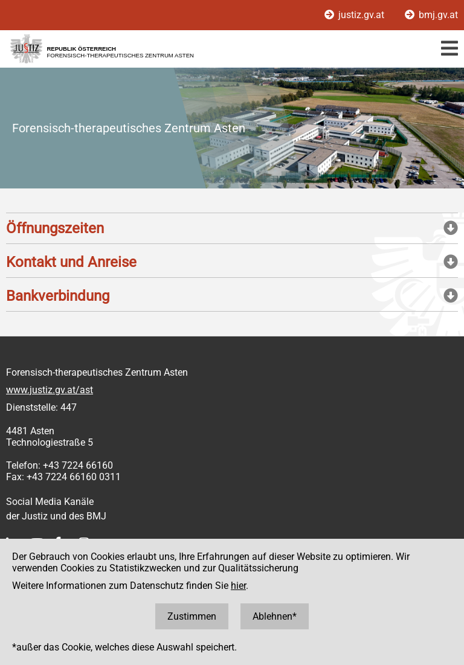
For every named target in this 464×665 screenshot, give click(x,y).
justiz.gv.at (355, 15)
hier (238, 585)
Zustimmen (191, 616)
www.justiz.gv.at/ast (49, 390)
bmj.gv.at (431, 15)
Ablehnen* (275, 616)
